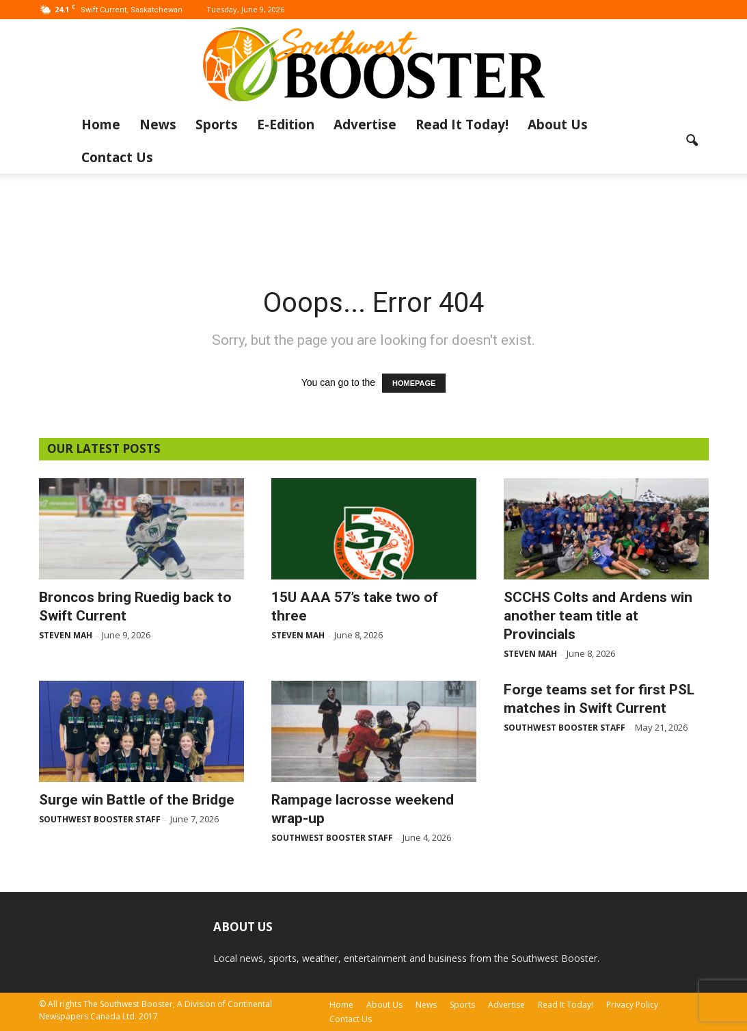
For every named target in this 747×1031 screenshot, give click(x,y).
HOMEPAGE (413, 383)
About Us (558, 124)
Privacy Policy (632, 1004)
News (157, 124)
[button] (692, 141)
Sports (216, 124)
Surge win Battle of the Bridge (136, 800)
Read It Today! (462, 124)
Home (100, 124)
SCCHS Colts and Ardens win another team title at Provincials (598, 615)
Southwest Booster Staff (100, 819)
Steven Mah (65, 635)
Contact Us (117, 157)
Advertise (365, 124)
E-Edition (285, 124)
